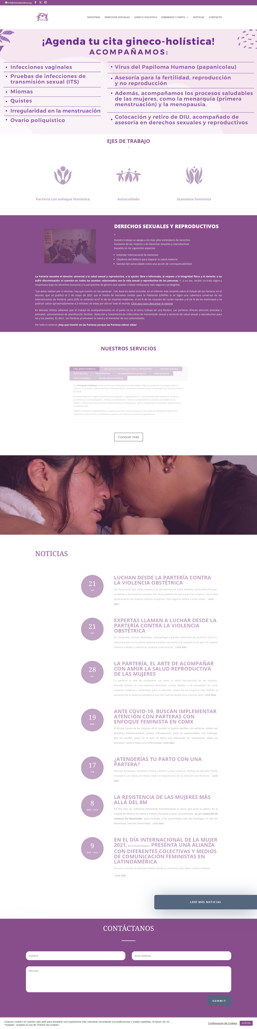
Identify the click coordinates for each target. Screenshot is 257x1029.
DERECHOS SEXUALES (117, 17)
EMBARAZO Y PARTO (173, 17)
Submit (219, 1000)
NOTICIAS (198, 17)
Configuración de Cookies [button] (222, 1023)
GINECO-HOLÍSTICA (145, 17)
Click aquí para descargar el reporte (152, 303)
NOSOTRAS (93, 17)
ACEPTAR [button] (246, 1023)
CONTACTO (215, 17)
